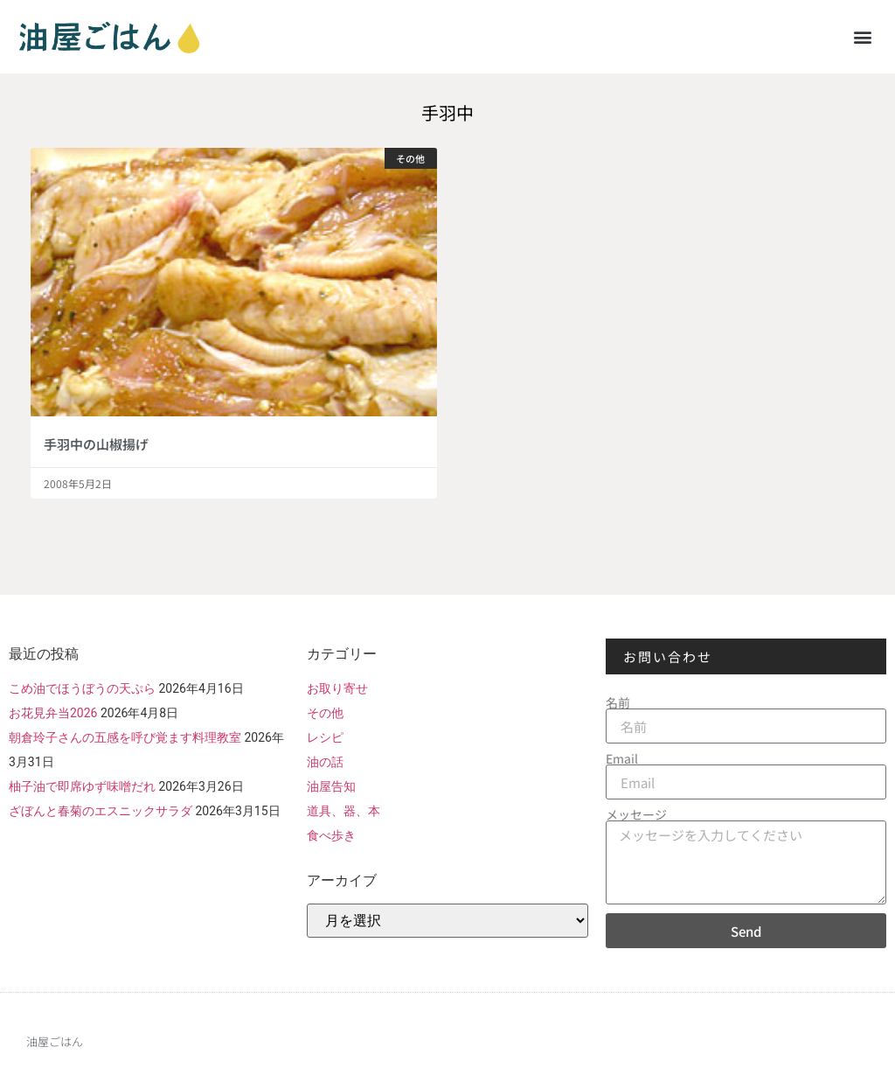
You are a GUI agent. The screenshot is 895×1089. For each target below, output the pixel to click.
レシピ (325, 737)
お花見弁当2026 (53, 713)
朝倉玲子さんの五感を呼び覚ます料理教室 (125, 737)
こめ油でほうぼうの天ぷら (82, 688)
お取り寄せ (337, 688)
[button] (863, 36)
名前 (618, 702)
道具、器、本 (343, 811)
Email (622, 758)
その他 (325, 713)
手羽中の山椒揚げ (96, 444)
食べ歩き (331, 835)
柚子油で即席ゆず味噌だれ (82, 786)
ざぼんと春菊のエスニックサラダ (100, 811)
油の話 (325, 762)
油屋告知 (331, 786)
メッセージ (636, 814)
